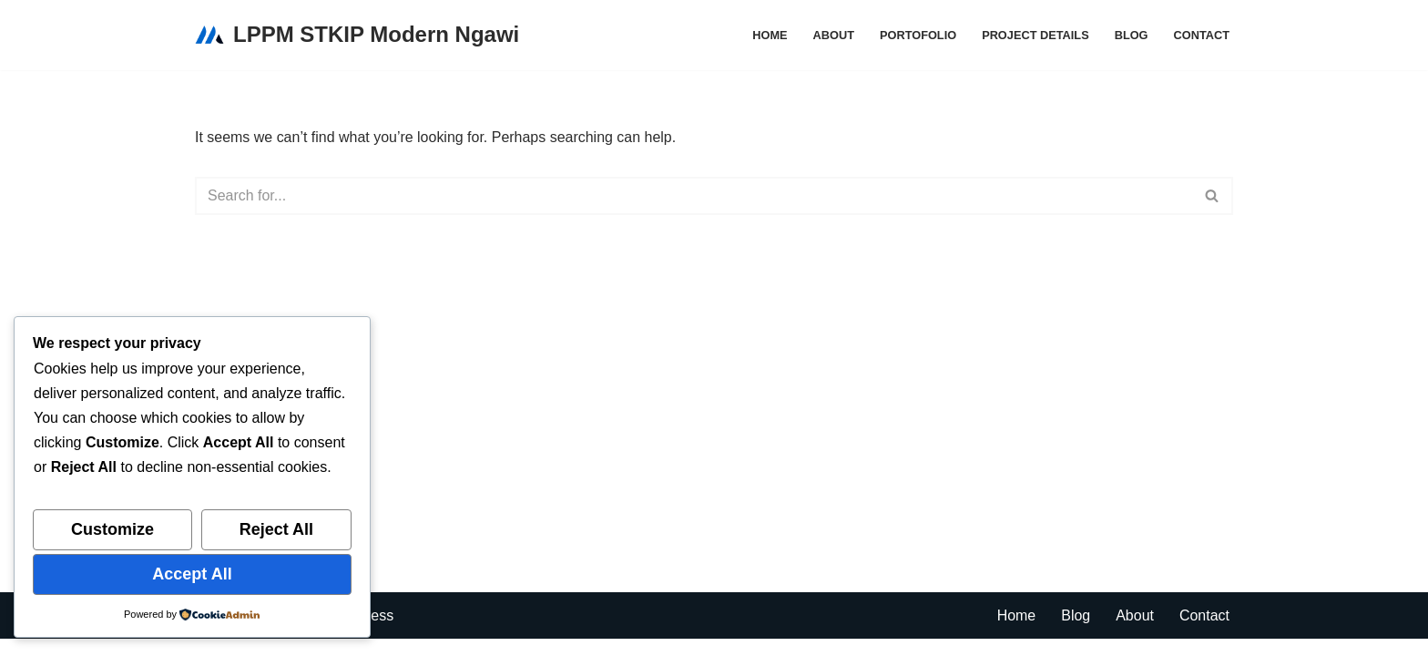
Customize (112, 529)
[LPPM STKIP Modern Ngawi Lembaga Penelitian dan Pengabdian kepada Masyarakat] (357, 35)
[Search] (693, 196)
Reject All (276, 529)
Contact (1201, 35)
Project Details (1035, 35)
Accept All (191, 574)
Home (768, 35)
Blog (1131, 35)
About (833, 35)
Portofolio (917, 35)
